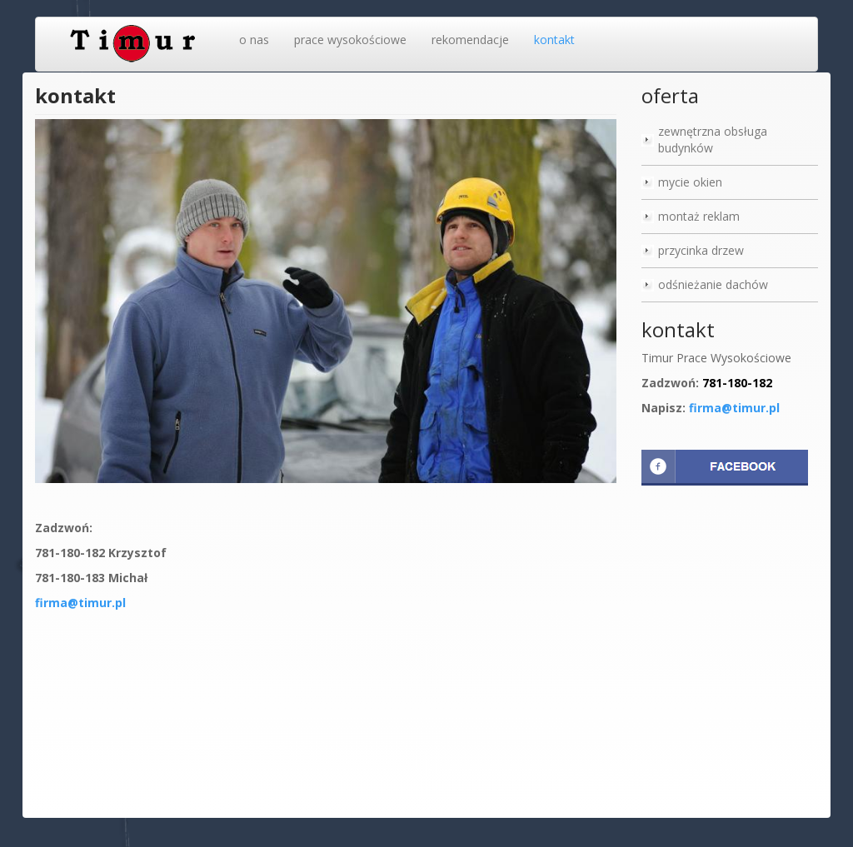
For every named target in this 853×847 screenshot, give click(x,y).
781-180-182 (737, 383)
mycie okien (690, 182)
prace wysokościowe (350, 39)
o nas (254, 39)
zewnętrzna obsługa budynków (712, 139)
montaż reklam (699, 216)
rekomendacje (470, 39)
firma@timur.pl (80, 602)
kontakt (554, 39)
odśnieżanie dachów (713, 284)
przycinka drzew (701, 250)
